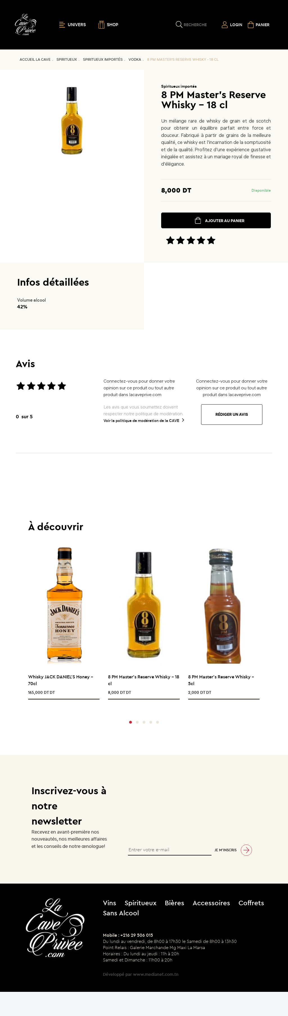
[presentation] (142, 707)
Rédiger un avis (231, 414)
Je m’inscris (226, 850)
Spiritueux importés (103, 59)
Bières (174, 902)
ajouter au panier (224, 220)
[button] (130, 722)
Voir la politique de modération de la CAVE (141, 420)
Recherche (195, 24)
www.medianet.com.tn (156, 974)
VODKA (135, 59)
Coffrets (251, 902)
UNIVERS (72, 25)
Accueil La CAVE (35, 59)
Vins (109, 902)
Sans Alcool (121, 913)
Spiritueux (67, 59)
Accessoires (211, 902)
